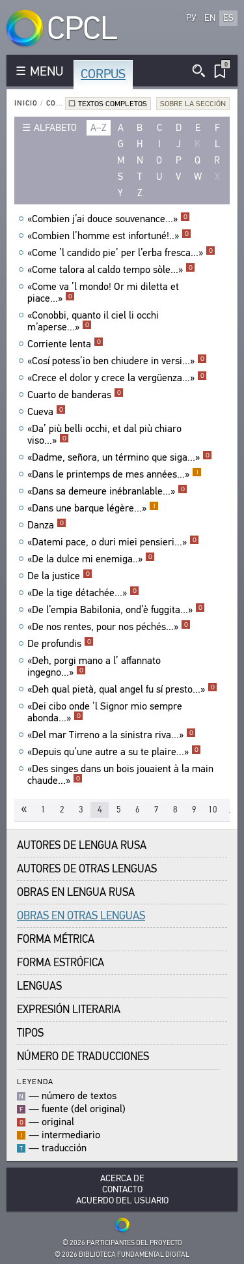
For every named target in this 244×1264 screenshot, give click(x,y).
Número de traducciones (83, 1056)
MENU (46, 71)
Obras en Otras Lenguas (81, 916)
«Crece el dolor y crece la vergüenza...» (117, 378)
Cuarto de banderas (75, 395)
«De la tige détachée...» (83, 593)
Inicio (26, 103)
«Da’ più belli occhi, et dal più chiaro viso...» (104, 434)
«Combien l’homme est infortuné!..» (109, 236)
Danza (46, 525)
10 (212, 809)
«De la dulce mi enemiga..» (91, 559)
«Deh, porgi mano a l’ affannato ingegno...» (94, 666)
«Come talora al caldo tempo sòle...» (111, 270)
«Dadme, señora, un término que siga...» (119, 457)
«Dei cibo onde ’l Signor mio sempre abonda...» (104, 712)
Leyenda (35, 1081)
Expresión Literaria (68, 1009)
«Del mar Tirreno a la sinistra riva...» (111, 735)
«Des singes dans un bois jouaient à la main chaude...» (120, 774)
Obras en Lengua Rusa (76, 892)
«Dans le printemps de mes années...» (114, 474)
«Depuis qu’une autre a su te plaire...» (114, 752)
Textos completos (112, 103)
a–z (98, 128)
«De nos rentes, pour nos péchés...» (109, 627)
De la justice (59, 576)
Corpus (103, 73)
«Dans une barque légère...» (93, 508)
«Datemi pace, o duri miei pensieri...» (113, 542)
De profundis (60, 644)
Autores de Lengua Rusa (81, 845)
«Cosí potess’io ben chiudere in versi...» (117, 361)
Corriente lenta (65, 344)
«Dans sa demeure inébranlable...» (107, 491)
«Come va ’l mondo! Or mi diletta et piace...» (103, 292)
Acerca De (122, 1178)
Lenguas (39, 986)
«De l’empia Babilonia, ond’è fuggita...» (116, 610)
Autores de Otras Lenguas (87, 869)
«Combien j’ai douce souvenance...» (108, 219)
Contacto (122, 1189)
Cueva (46, 412)
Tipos (30, 1033)
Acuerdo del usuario (122, 1200)
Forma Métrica (55, 939)
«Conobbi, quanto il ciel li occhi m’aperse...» (93, 321)
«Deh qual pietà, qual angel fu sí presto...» (122, 689)
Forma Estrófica (60, 963)
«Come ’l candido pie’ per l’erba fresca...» (121, 253)
